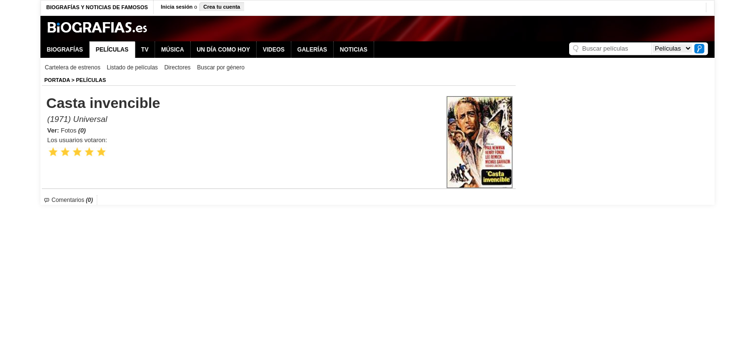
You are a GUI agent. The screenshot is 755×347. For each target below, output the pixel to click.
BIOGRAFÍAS (65, 49)
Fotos (73, 130)
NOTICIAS (353, 49)
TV (144, 49)
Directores (177, 67)
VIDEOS (274, 49)
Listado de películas (132, 67)
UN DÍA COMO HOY (223, 49)
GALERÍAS (312, 49)
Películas (91, 80)
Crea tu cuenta (221, 7)
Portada (57, 80)
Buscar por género (221, 67)
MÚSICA (172, 49)
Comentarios (72, 200)
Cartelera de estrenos (72, 67)
